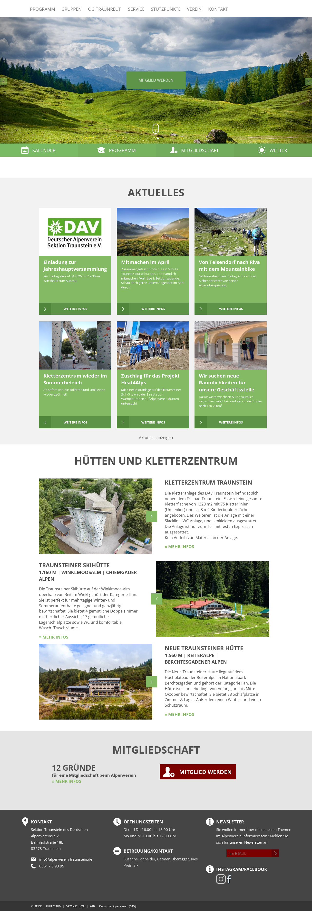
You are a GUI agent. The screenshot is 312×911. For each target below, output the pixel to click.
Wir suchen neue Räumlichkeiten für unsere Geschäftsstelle (226, 382)
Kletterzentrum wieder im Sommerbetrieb (75, 379)
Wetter (278, 150)
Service (136, 9)
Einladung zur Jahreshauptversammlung (75, 265)
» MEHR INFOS (66, 781)
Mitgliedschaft (200, 150)
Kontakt (218, 9)
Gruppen (71, 9)
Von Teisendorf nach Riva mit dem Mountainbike (229, 265)
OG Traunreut (104, 9)
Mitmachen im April (145, 262)
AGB (92, 906)
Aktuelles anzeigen (156, 437)
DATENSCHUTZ (75, 906)
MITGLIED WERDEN (205, 772)
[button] (23, 80)
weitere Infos (75, 309)
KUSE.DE (36, 906)
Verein (194, 9)
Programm (42, 9)
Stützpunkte (166, 9)
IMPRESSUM (53, 906)
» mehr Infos (179, 546)
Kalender (44, 150)
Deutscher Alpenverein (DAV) (117, 906)
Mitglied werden (156, 80)
